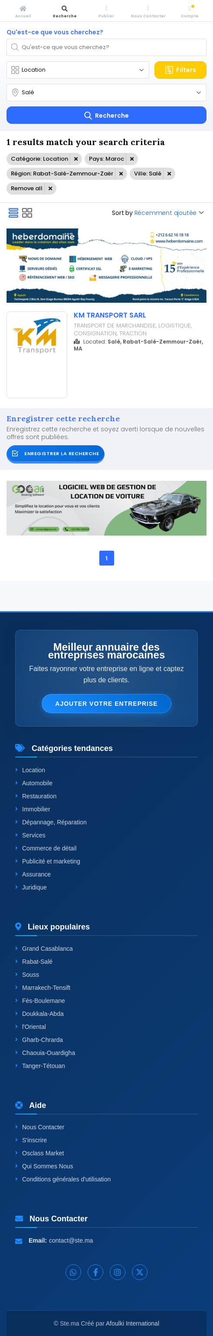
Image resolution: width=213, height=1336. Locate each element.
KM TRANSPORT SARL (110, 315)
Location (30, 770)
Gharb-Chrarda (39, 1039)
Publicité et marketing (47, 861)
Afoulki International (132, 1323)
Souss (27, 974)
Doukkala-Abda (39, 1013)
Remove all (27, 188)
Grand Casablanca (44, 948)
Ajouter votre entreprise (106, 703)
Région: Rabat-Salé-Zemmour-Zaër (62, 173)
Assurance (33, 874)
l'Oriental (30, 1026)
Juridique (31, 887)
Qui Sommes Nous (44, 1166)
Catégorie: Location (39, 159)
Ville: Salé (147, 173)
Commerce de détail (45, 848)
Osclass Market (39, 1153)
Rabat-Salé (33, 961)
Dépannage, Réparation (51, 822)
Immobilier (32, 809)
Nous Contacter (39, 1127)
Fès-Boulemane (40, 1000)
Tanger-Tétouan (40, 1065)
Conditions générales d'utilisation (63, 1179)
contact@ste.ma (71, 1240)
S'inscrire (31, 1140)
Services (30, 835)
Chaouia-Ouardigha (45, 1052)
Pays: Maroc (106, 159)
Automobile (33, 783)
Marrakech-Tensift (42, 987)
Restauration (35, 796)
